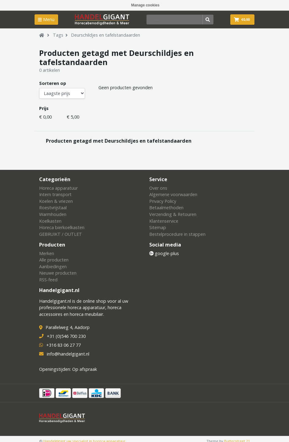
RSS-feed (48, 280)
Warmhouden (52, 214)
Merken (46, 253)
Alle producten (54, 260)
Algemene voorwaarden (173, 194)
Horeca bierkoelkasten (61, 227)
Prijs (44, 108)
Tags (58, 35)
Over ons (158, 188)
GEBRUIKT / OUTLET (60, 234)
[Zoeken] (174, 19)
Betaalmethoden (166, 207)
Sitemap (157, 227)
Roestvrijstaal (53, 207)
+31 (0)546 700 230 (66, 336)
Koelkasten (50, 221)
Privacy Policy (162, 201)
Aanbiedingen (53, 266)
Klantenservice (163, 221)
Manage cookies (145, 5)
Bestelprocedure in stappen (177, 234)
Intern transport (55, 194)
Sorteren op (52, 83)
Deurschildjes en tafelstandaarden (105, 35)
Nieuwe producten (57, 273)
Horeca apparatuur (58, 188)
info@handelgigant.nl (68, 354)
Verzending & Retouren (172, 214)
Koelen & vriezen (56, 201)
